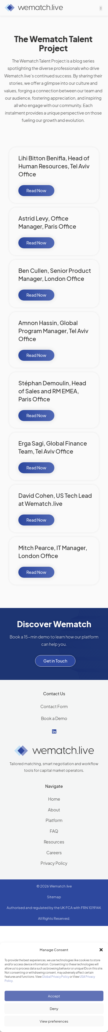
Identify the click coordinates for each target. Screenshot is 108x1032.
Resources (54, 841)
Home (54, 799)
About (54, 809)
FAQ (54, 831)
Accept (54, 996)
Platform (54, 820)
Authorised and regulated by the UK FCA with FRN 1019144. (54, 907)
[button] (101, 949)
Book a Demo (54, 718)
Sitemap (54, 897)
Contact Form (54, 706)
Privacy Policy (54, 863)
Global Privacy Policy (55, 976)
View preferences (54, 1021)
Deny (54, 1008)
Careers (54, 852)
